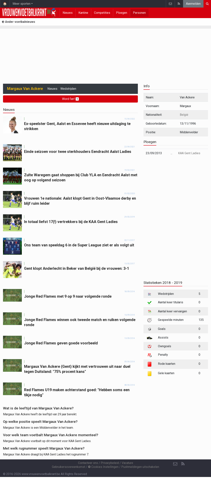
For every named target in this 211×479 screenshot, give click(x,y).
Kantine (83, 13)
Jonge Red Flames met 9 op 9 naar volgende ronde (68, 296)
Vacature (127, 463)
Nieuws (68, 13)
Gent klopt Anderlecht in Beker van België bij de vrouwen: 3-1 (76, 268)
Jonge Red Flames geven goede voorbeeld (61, 343)
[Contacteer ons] (175, 464)
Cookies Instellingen (103, 467)
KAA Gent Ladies (189, 153)
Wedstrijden (68, 88)
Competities (102, 13)
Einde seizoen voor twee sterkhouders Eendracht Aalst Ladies (77, 151)
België (184, 114)
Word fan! (70, 99)
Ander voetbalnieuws (18, 22)
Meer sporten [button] (21, 3)
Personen (139, 13)
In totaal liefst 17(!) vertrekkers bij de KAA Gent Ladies (71, 221)
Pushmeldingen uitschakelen (140, 467)
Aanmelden (193, 3)
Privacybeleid (110, 463)
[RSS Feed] (183, 464)
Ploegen (121, 13)
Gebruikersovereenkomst (68, 467)
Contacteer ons (88, 463)
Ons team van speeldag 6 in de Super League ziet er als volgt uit (79, 245)
